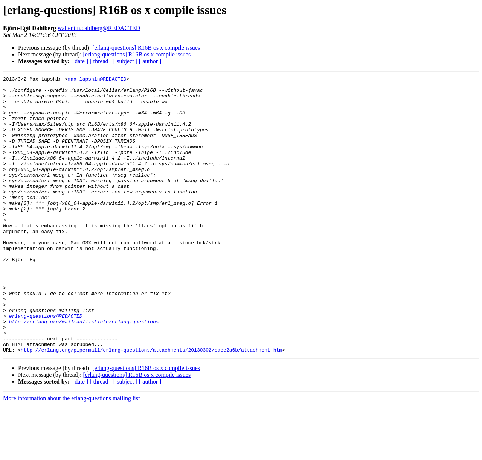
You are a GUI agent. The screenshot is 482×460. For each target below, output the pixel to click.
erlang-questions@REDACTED (45, 364)
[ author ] (150, 61)
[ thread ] (101, 61)
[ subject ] (125, 61)
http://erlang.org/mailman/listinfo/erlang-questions (84, 371)
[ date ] (79, 61)
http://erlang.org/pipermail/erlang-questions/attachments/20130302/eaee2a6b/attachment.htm (151, 405)
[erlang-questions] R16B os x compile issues (146, 47)
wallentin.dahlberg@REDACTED (99, 28)
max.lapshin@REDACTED (97, 79)
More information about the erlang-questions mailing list (71, 453)
